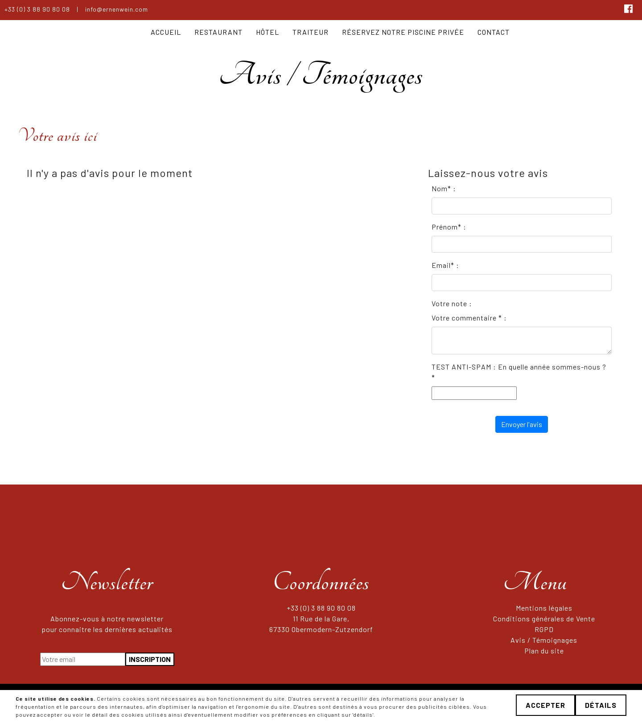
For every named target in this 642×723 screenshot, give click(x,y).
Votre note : (452, 303)
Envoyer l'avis (521, 424)
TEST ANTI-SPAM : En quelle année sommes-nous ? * (519, 372)
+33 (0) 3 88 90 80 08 (37, 9)
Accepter (545, 705)
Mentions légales (544, 608)
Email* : (445, 265)
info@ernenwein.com (116, 9)
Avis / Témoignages (543, 640)
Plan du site (544, 650)
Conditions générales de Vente (544, 618)
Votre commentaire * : (469, 317)
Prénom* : (449, 226)
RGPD (544, 629)
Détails (601, 705)
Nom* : (444, 188)
